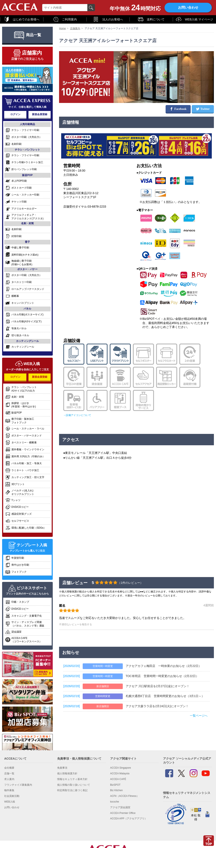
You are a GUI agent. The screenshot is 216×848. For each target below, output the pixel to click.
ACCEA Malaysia (119, 773)
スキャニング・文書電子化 (23, 616)
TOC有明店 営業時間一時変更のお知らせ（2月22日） (162, 676)
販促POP (13, 412)
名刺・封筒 (14, 397)
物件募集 (9, 790)
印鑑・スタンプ (17, 602)
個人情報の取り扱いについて (73, 784)
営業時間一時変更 (103, 666)
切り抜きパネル (17, 335)
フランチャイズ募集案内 (18, 784)
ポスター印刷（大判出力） (23, 137)
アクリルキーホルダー (21, 208)
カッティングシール (19, 346)
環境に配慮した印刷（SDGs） (25, 528)
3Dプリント (15, 484)
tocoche (114, 801)
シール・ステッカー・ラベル (24, 428)
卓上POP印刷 (16, 181)
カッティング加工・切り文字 (24, 477)
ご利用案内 (65, 19)
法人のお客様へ (108, 19)
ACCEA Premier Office (122, 813)
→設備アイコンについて (77, 415)
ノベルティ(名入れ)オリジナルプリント (19, 492)
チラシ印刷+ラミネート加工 (24, 162)
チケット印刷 (16, 201)
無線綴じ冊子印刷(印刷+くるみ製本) (18, 262)
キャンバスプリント (19, 303)
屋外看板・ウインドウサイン (24, 449)
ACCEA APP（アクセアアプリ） (128, 818)
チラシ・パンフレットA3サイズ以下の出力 (21, 389)
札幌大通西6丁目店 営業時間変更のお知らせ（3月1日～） (165, 696)
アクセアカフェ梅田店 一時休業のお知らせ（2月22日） (163, 666)
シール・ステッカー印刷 (22, 194)
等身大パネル (16, 328)
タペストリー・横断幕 (21, 442)
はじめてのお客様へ (21, 19)
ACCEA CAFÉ (118, 779)
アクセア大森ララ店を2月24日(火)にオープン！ (157, 706)
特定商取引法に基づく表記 (72, 790)
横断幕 (12, 296)
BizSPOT (115, 784)
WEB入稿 (9, 801)
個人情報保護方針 (67, 773)
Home (62, 28)
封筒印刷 (13, 236)
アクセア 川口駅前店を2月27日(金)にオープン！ (158, 686)
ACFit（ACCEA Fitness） (124, 796)
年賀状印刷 (14, 558)
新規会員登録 (39, 114)
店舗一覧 (9, 773)
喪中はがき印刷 (17, 565)
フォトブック (16, 572)
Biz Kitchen (116, 790)
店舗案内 (75, 28)
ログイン (15, 114)
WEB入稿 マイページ (194, 19)
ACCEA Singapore (120, 767)
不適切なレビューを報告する (75, 624)
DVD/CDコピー (17, 507)
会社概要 (9, 767)
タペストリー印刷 (18, 282)
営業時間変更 (102, 696)
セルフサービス (17, 521)
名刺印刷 (13, 144)
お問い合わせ (188, 7)
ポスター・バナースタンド (23, 435)
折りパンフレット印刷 (21, 169)
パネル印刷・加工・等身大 (23, 463)
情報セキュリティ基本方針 (72, 779)
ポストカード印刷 (18, 188)
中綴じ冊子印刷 (17, 247)
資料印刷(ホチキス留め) (21, 254)
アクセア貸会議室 (120, 807)
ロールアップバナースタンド (24, 289)
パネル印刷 (24, 314)
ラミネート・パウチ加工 (22, 470)
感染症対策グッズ (18, 514)
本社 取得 (195, 815)
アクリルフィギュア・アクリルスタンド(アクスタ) (24, 216)
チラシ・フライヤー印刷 (22, 130)
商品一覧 (27, 35)
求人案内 (9, 779)
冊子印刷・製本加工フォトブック (19, 420)
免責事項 (62, 767)
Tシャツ (12, 500)
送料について (151, 19)
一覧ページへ (199, 715)
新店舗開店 (102, 686)
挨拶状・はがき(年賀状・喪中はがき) (20, 405)
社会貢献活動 (11, 796)
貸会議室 (13, 632)
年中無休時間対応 (135, 7)
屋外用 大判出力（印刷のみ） (25, 456)
